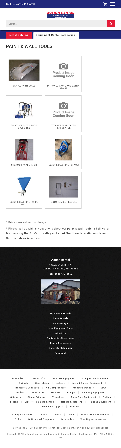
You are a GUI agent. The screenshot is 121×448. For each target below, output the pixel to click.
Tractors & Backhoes (27, 387)
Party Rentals (60, 318)
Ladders (60, 383)
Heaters (56, 392)
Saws (103, 387)
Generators (38, 392)
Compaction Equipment (95, 378)
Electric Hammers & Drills (39, 402)
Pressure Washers (83, 387)
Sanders (74, 406)
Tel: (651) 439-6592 (60, 273)
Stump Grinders (37, 397)
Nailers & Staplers (71, 402)
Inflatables (67, 419)
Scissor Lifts (37, 378)
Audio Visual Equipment (41, 419)
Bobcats (24, 383)
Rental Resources (60, 343)
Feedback (60, 353)
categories (57, 35)
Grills (18, 419)
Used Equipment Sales (60, 328)
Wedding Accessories (93, 419)
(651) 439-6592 (20, 4)
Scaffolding (42, 383)
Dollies (107, 397)
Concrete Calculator (60, 348)
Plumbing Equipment (93, 392)
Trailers (20, 392)
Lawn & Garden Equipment (87, 383)
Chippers (15, 397)
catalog (20, 35)
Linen (71, 414)
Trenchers (58, 397)
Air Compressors (56, 387)
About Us (60, 333)
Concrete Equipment (63, 378)
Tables (43, 414)
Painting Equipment (100, 402)
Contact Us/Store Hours (60, 338)
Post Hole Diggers (52, 406)
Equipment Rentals (60, 313)
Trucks (14, 402)
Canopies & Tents (22, 414)
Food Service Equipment (95, 414)
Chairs (57, 414)
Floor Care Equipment (83, 397)
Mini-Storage (60, 323)
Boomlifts (17, 378)
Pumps (71, 392)
